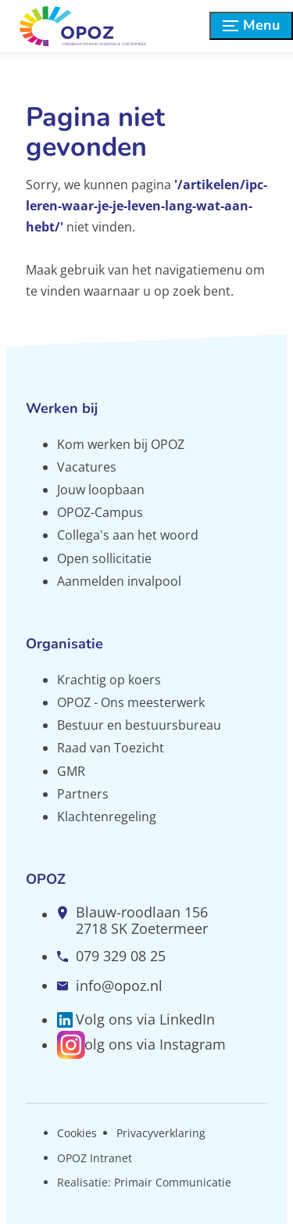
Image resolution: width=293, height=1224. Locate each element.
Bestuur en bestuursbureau (139, 725)
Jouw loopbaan (101, 489)
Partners (83, 793)
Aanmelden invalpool (119, 581)
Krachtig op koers (109, 679)
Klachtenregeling (106, 816)
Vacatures (86, 467)
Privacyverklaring (160, 1132)
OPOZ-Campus (100, 512)
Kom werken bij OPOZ (120, 444)
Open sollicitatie (104, 558)
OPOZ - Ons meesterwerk (131, 702)
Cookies (77, 1132)
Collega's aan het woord (127, 535)
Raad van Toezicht (110, 747)
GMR (71, 771)
